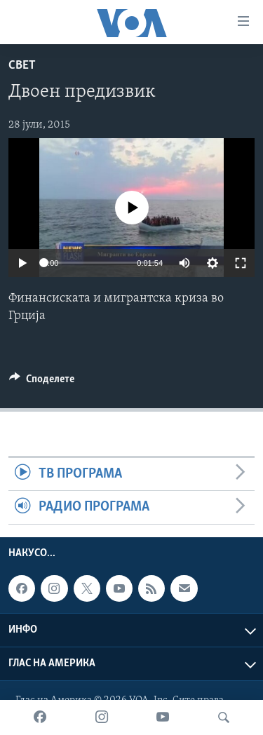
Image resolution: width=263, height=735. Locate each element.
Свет (22, 65)
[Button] (41, 382)
